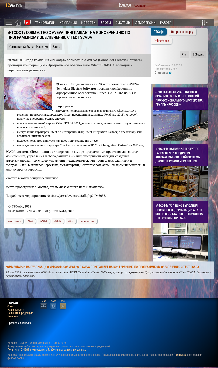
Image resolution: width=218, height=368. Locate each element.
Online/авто (161, 41)
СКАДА (57, 221)
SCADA (43, 221)
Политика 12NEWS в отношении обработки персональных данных (46, 349)
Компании (68, 23)
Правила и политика (19, 323)
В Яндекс (198, 54)
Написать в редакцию (20, 313)
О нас (10, 306)
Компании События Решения (28, 47)
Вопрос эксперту (182, 32)
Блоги (106, 23)
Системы (123, 23)
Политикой (180, 355)
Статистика (163, 72)
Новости (88, 23)
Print (184, 54)
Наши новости (15, 309)
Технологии (45, 23)
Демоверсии (145, 23)
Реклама (12, 316)
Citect (30, 221)
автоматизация (87, 221)
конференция (14, 221)
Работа (165, 23)
